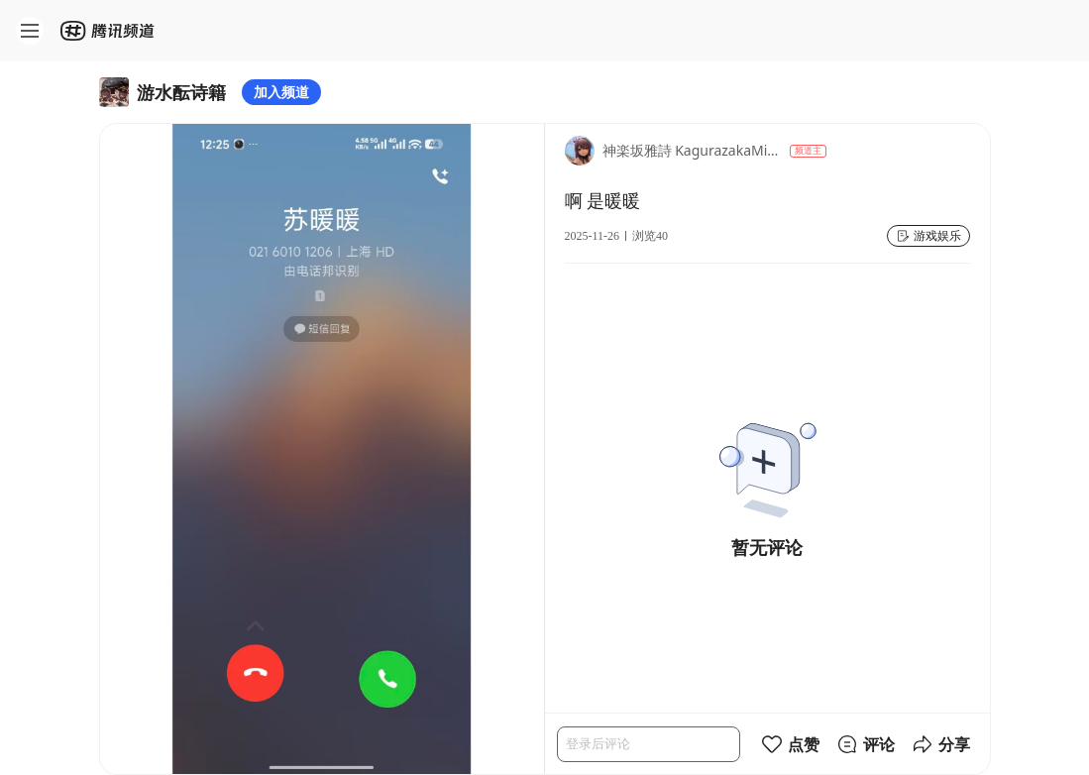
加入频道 (281, 91)
